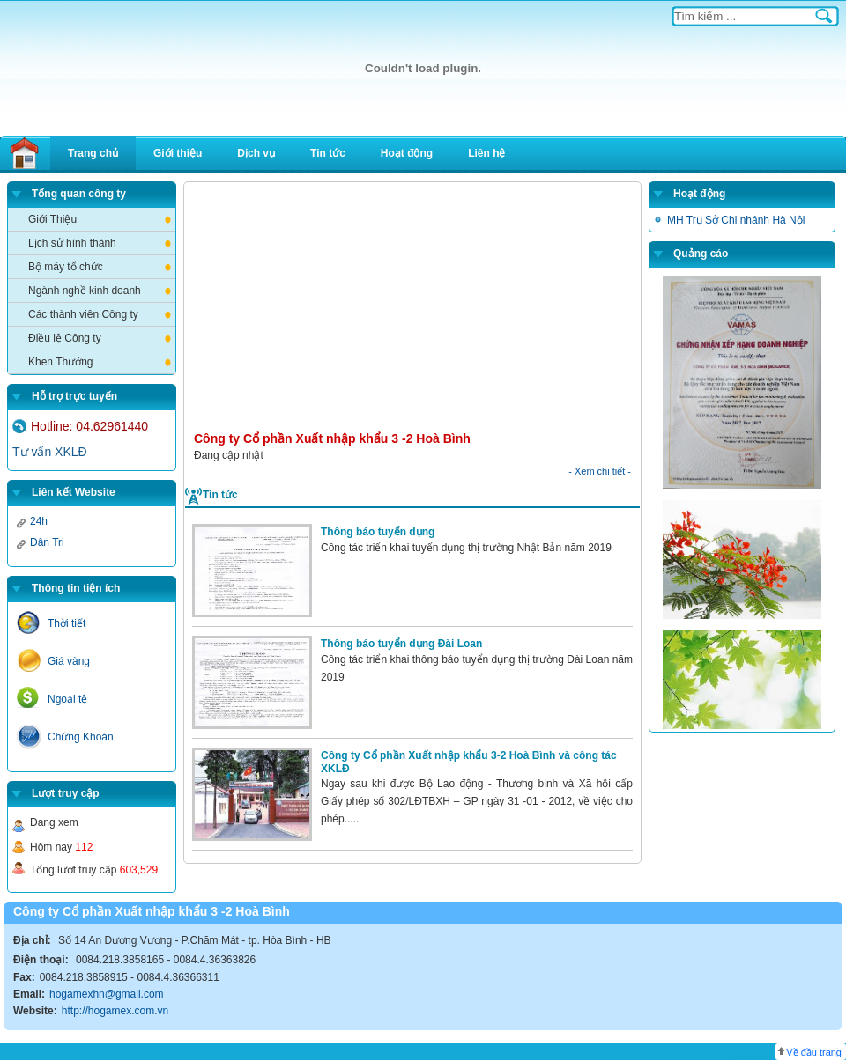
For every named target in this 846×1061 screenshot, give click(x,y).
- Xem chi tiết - (599, 471)
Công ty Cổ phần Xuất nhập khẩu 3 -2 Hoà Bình (332, 438)
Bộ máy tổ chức (65, 267)
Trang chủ (93, 153)
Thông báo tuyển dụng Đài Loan (401, 643)
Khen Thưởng (60, 362)
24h (39, 521)
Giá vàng (69, 661)
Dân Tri (47, 542)
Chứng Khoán (81, 737)
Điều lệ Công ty (64, 338)
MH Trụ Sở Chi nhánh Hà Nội (736, 220)
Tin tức (327, 153)
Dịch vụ (256, 153)
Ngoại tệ (67, 699)
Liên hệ (486, 153)
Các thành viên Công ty (83, 314)
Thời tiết (66, 623)
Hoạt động (407, 153)
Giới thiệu (177, 153)
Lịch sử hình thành (72, 243)
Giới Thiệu (52, 219)
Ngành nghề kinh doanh (84, 290)
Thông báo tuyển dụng (377, 532)
